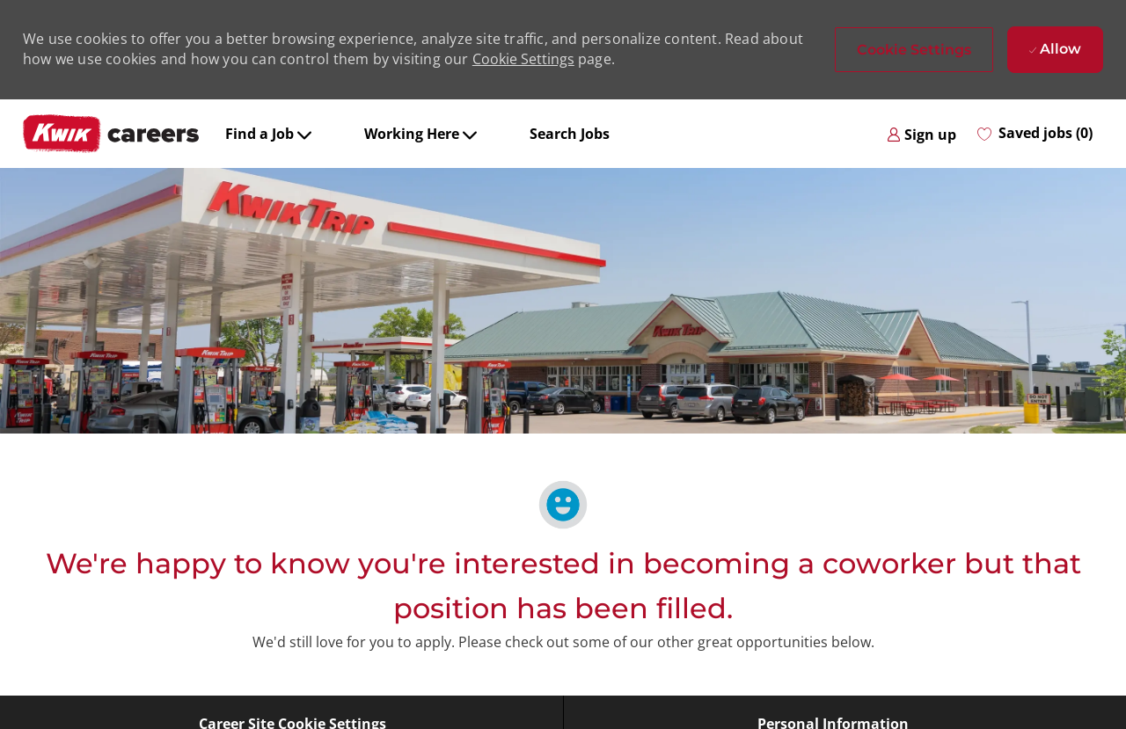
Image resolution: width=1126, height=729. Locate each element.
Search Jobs (570, 133)
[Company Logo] (111, 133)
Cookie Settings (523, 59)
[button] (914, 49)
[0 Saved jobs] (1035, 133)
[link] (921, 133)
